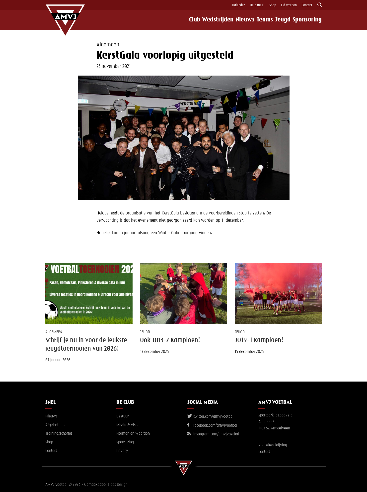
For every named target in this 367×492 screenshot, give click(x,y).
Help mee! (257, 5)
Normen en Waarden (133, 434)
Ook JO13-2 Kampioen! (170, 340)
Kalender (238, 5)
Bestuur (122, 416)
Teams (264, 20)
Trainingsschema (58, 434)
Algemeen (107, 45)
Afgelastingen (56, 425)
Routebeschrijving (272, 445)
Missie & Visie (127, 425)
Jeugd (285, 20)
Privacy (122, 451)
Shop (272, 5)
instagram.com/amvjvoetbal (213, 434)
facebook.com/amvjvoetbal (212, 426)
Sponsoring (310, 20)
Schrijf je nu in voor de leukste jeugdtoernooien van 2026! (86, 344)
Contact (307, 5)
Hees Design (118, 485)
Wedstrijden (213, 20)
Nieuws (241, 20)
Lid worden (289, 5)
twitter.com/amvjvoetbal (210, 417)
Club (188, 20)
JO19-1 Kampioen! (259, 340)
